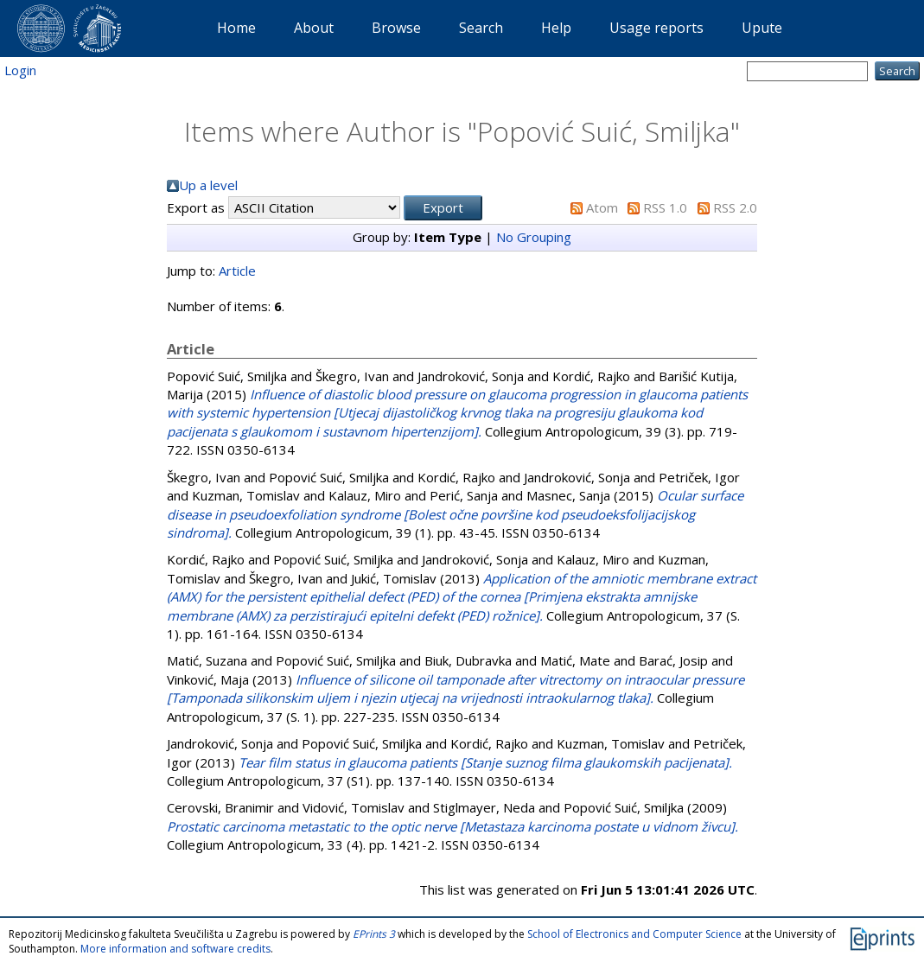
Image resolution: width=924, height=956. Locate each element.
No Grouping (533, 236)
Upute (762, 27)
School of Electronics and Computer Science (634, 934)
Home (236, 27)
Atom (602, 207)
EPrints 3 (374, 934)
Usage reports (656, 27)
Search (481, 27)
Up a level (208, 185)
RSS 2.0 (735, 207)
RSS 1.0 (665, 207)
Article (237, 270)
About (314, 27)
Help (556, 27)
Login (20, 70)
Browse (396, 27)
